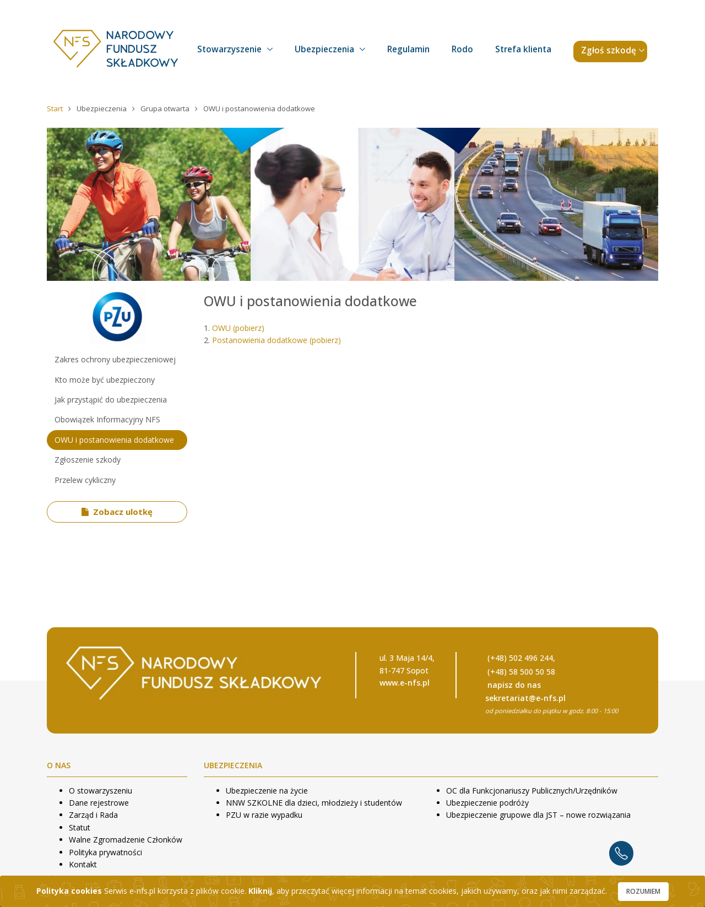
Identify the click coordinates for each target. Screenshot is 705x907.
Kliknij (260, 891)
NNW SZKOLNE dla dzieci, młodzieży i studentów (314, 802)
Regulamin (408, 49)
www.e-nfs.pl (404, 682)
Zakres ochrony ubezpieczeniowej (115, 359)
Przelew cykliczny (85, 480)
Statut (79, 827)
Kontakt (83, 864)
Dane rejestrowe (99, 802)
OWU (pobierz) (238, 328)
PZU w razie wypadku (264, 815)
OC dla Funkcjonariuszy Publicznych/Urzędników (531, 790)
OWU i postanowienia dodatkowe (114, 440)
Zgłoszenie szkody (88, 459)
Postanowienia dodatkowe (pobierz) (276, 340)
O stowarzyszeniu (100, 790)
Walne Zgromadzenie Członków (125, 839)
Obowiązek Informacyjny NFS (107, 419)
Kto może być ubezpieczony (105, 379)
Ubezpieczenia (324, 49)
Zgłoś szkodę (608, 50)
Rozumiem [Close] (643, 891)
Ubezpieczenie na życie (267, 790)
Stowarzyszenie (229, 49)
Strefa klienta (523, 49)
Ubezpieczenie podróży (487, 802)
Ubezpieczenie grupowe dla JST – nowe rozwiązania (538, 815)
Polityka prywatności (105, 852)
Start (55, 108)
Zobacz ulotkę (117, 511)
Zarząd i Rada (93, 815)
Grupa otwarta (165, 108)
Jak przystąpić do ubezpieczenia (111, 399)
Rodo (462, 49)
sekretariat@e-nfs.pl (525, 698)
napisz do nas (514, 685)
